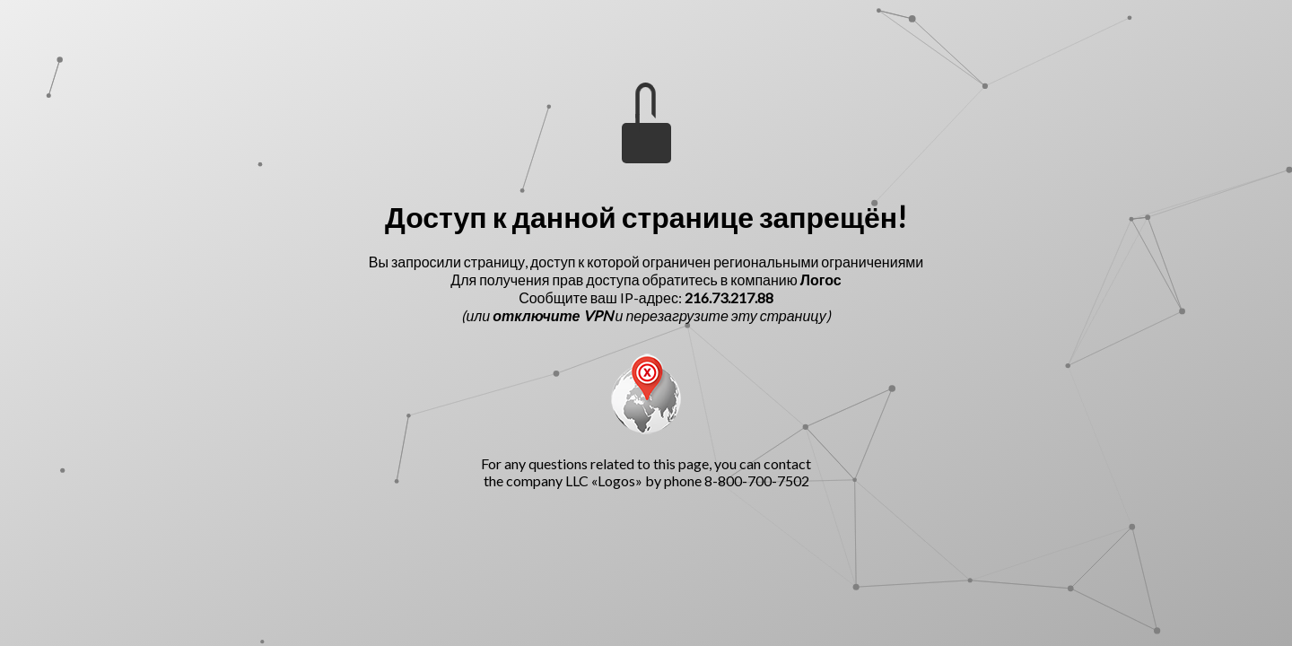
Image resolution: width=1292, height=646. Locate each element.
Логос (821, 279)
